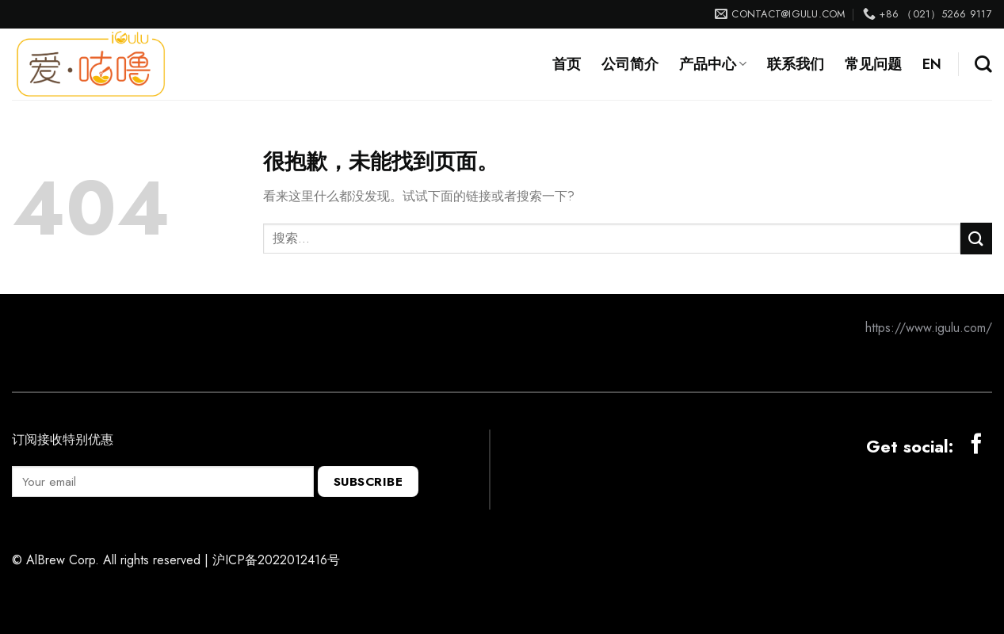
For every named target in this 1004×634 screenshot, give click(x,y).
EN (931, 64)
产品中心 (712, 64)
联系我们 (795, 64)
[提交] (976, 238)
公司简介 (630, 64)
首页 (566, 64)
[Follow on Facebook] (976, 445)
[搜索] (983, 64)
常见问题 (873, 64)
